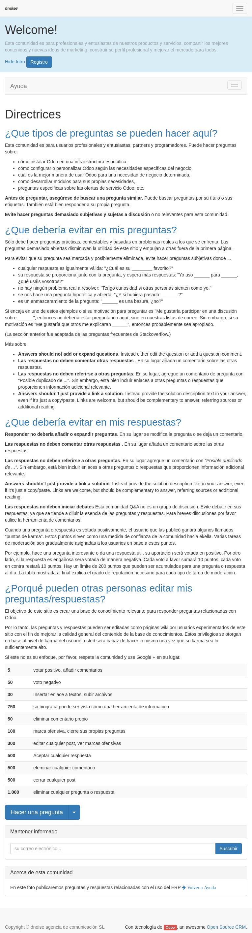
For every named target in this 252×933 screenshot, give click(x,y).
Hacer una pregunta (37, 812)
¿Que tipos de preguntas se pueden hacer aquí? (111, 133)
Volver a (201, 887)
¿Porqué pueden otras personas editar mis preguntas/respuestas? (98, 593)
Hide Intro (15, 61)
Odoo (170, 927)
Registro (39, 62)
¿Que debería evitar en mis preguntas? (91, 229)
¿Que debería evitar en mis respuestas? (93, 422)
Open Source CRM (226, 927)
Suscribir (229, 848)
